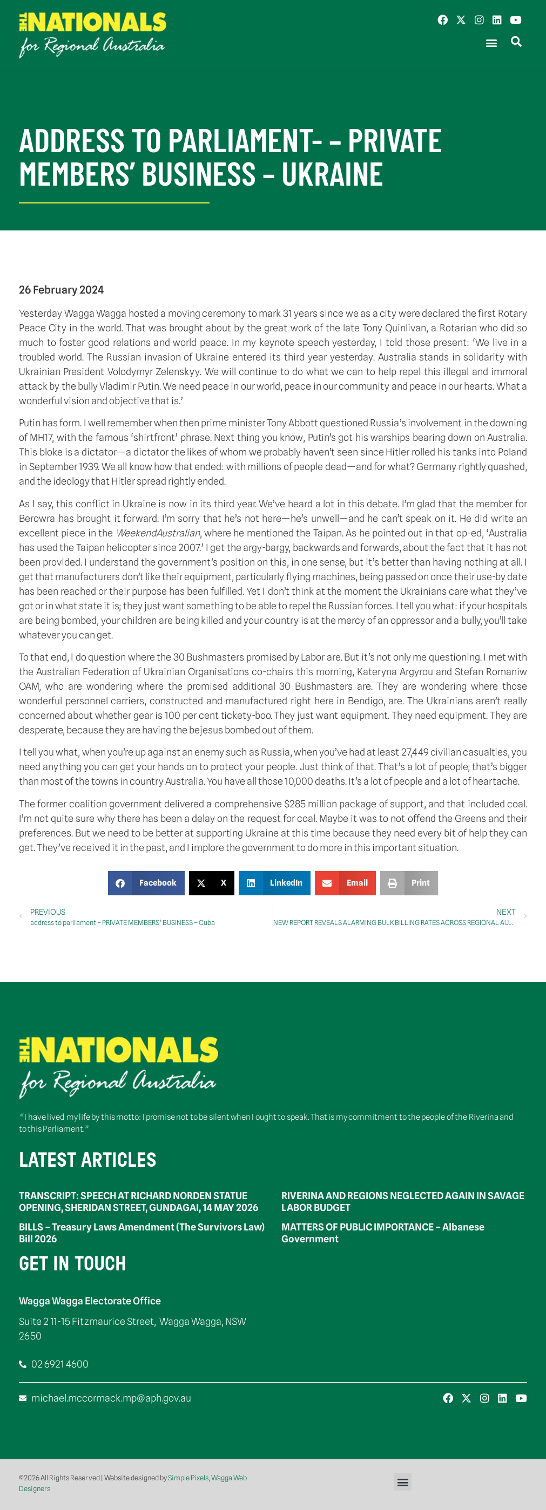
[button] (491, 43)
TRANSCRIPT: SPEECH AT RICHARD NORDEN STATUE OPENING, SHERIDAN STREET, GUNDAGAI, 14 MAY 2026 (138, 1201)
